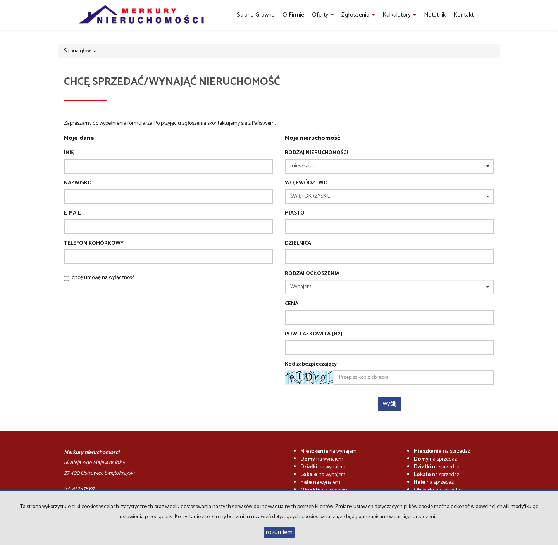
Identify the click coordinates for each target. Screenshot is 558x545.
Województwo (306, 183)
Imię (69, 153)
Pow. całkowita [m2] (314, 334)
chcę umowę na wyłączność (103, 277)
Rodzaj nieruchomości (316, 153)
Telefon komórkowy (94, 244)
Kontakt (463, 15)
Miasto (295, 213)
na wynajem (328, 451)
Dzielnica (298, 244)
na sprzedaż (442, 451)
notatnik (435, 15)
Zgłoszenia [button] (358, 15)
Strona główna (256, 15)
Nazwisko (78, 183)
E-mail (72, 213)
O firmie (293, 15)
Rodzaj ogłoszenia (312, 274)
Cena (291, 304)
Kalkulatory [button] (399, 15)
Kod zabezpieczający (311, 364)
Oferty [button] (323, 15)
